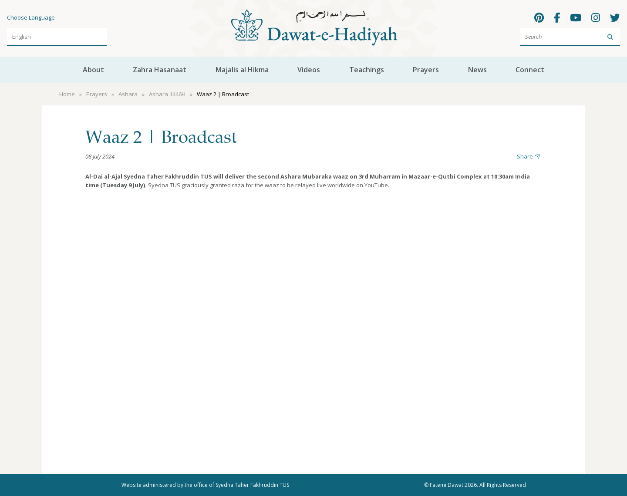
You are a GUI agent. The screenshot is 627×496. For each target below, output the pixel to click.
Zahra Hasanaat (159, 69)
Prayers (426, 69)
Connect (530, 69)
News (477, 69)
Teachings (366, 69)
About (93, 69)
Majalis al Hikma (242, 69)
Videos (308, 69)
